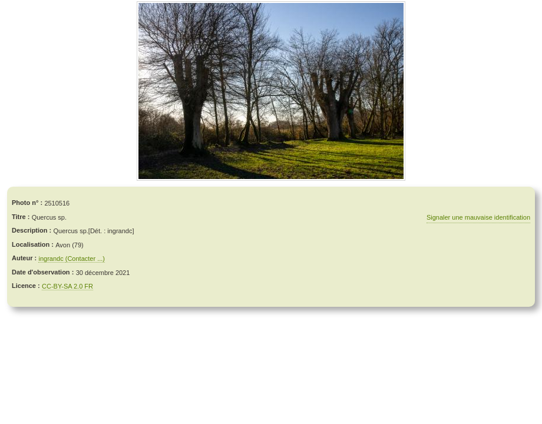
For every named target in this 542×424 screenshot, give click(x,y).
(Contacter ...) (85, 258)
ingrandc (51, 258)
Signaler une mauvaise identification (478, 217)
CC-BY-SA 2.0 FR (67, 286)
